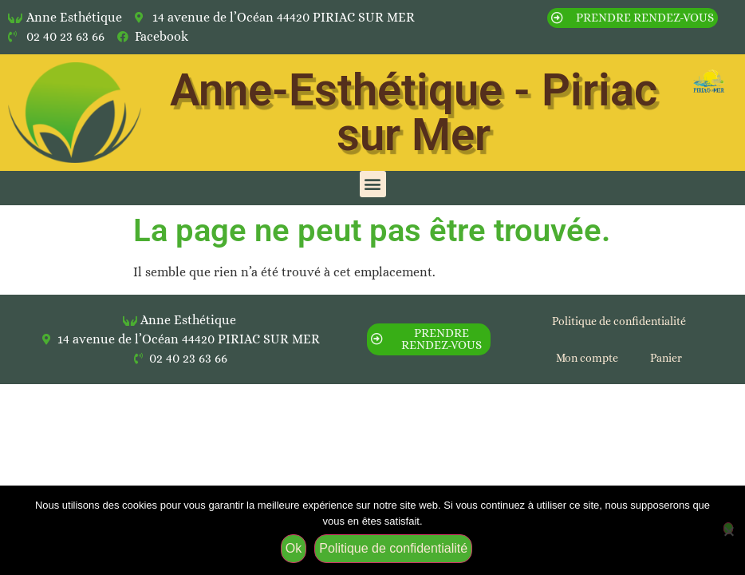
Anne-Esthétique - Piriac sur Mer (413, 112)
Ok (294, 548)
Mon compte (587, 357)
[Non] (728, 528)
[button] (373, 184)
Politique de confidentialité (619, 321)
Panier (666, 357)
